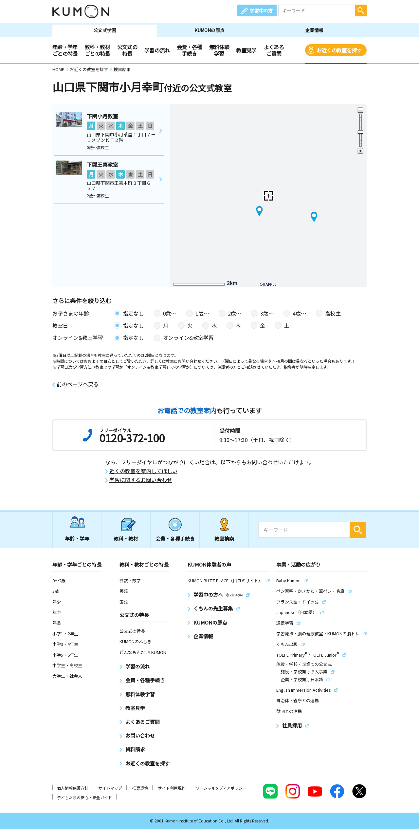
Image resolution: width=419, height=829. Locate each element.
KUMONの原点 (209, 30)
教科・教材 (126, 538)
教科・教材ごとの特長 (97, 50)
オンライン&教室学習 (188, 337)
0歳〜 (169, 313)
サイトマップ (110, 788)
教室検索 (224, 538)
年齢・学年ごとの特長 (65, 50)
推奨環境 (140, 788)
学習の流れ (157, 50)
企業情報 (314, 30)
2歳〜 (234, 313)
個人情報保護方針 (72, 788)
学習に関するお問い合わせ (140, 479)
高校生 (333, 313)
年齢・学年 (77, 538)
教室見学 (246, 50)
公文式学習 (104, 30)
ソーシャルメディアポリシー (221, 788)
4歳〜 (299, 313)
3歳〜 (267, 313)
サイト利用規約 (172, 788)
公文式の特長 (127, 50)
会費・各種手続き (189, 50)
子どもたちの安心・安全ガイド (84, 797)
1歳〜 (202, 313)
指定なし (133, 313)
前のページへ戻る (78, 384)
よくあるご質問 (274, 50)
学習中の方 (261, 10)
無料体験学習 (219, 50)
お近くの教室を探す (339, 50)
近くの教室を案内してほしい (143, 471)
